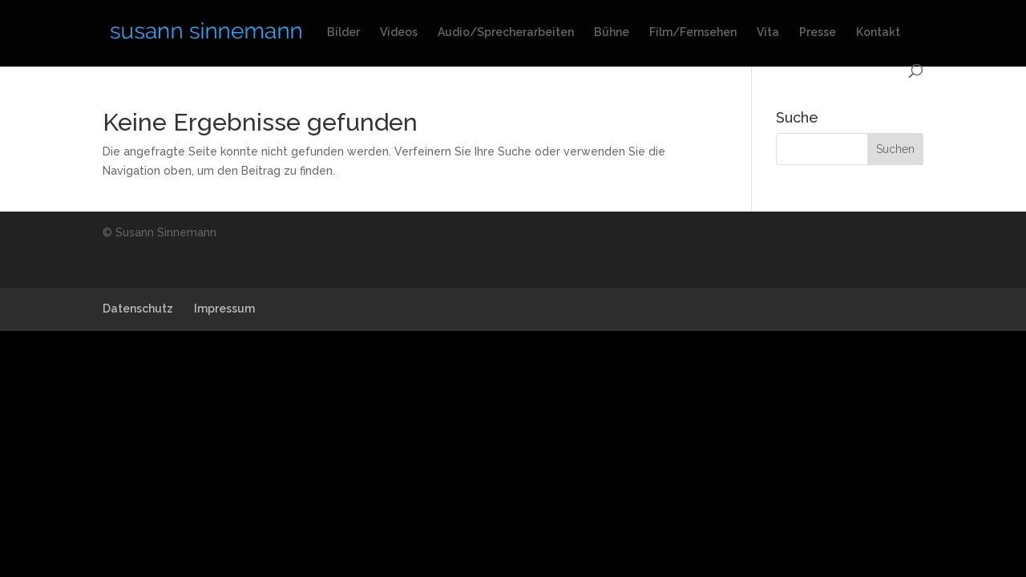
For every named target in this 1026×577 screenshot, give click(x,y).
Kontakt (878, 32)
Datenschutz (138, 308)
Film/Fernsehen (693, 32)
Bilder (343, 32)
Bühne (611, 32)
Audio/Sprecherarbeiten (506, 32)
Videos (399, 32)
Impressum (224, 308)
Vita (768, 32)
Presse (817, 32)
